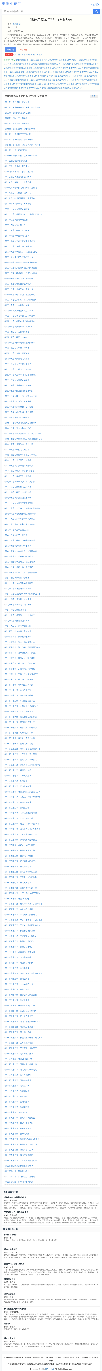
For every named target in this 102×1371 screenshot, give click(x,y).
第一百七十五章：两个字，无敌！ (19, 1032)
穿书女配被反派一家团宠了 (15, 1309)
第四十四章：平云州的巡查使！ (18, 332)
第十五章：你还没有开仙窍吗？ (18, 177)
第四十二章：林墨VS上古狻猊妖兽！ (20, 321)
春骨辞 (7, 1323)
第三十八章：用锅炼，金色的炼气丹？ (21, 300)
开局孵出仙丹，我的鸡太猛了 (16, 1212)
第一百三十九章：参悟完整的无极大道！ (22, 840)
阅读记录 (94, 4)
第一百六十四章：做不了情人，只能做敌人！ (23, 973)
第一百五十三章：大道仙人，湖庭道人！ (22, 915)
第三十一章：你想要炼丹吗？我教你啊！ (22, 262)
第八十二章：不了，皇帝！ (16, 535)
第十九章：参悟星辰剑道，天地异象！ (21, 198)
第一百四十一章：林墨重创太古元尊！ (21, 850)
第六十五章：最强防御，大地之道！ (20, 444)
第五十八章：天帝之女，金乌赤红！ (20, 407)
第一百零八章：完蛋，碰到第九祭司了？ (22, 674)
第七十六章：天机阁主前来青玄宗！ (20, 503)
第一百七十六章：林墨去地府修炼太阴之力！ (23, 1038)
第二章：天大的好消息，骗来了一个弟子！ (23, 107)
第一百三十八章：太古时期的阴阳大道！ (22, 834)
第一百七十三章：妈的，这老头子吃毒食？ (23, 1021)
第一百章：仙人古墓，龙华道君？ (19, 631)
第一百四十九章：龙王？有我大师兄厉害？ (23, 893)
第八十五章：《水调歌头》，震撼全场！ (22, 551)
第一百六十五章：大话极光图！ (18, 979)
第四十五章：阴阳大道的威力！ (18, 337)
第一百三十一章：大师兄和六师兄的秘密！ (23, 797)
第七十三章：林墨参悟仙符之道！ (19, 487)
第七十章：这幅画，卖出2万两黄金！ (20, 471)
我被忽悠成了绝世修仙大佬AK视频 (62, 60)
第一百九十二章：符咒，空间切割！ (20, 1123)
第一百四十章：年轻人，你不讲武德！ (21, 845)
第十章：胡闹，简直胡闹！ (16, 150)
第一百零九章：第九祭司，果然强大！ (21, 679)
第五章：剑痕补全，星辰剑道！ (18, 123)
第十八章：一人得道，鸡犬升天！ (19, 193)
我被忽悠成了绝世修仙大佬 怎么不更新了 (69, 80)
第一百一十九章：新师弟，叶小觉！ (20, 733)
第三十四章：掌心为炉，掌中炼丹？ (20, 278)
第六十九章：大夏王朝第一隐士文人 (20, 466)
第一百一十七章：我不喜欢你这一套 (20, 722)
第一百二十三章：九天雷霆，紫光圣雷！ (22, 754)
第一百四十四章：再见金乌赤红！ (19, 866)
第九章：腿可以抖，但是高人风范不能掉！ (23, 145)
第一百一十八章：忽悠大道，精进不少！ (22, 727)
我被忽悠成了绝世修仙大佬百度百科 (47, 68)
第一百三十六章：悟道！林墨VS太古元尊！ (23, 824)
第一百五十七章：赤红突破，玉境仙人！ (22, 936)
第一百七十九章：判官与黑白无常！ (20, 1054)
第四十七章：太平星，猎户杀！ (18, 348)
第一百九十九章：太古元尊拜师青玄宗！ (22, 1160)
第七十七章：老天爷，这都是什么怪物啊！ (23, 508)
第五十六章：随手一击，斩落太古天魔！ (22, 396)
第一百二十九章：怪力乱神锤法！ (19, 786)
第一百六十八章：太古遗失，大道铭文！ (22, 995)
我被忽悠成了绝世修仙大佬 (15, 1197)
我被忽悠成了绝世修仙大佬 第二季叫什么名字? (34, 76)
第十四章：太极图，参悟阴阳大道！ (20, 172)
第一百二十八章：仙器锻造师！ (18, 781)
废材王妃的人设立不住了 (14, 1264)
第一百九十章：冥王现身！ (16, 1112)
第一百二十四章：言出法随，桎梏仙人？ (22, 760)
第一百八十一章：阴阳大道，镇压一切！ (22, 1064)
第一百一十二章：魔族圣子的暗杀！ (20, 695)
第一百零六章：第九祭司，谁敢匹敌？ (21, 663)
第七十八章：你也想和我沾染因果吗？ (21, 514)
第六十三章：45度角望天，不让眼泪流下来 (23, 433)
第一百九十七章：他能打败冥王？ (19, 1150)
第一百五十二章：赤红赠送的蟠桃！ (20, 909)
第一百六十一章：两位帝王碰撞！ (19, 957)
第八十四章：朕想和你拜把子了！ (19, 546)
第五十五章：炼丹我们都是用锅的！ (20, 391)
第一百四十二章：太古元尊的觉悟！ (20, 856)
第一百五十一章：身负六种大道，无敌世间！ (23, 904)
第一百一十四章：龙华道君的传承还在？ (22, 706)
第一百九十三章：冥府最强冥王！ (19, 1128)
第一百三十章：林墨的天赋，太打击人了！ (23, 792)
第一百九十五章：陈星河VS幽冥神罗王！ (22, 1139)
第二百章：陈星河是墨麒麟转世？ (19, 1166)
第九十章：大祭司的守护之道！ (18, 578)
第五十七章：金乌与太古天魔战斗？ (20, 401)
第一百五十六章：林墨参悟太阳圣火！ (21, 931)
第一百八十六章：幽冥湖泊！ (17, 1091)
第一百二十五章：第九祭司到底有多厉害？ (23, 765)
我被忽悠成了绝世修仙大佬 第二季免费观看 (33, 80)
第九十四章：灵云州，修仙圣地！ (19, 599)
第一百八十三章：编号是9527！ (18, 1075)
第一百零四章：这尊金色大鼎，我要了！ (22, 653)
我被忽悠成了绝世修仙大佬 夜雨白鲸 (66, 88)
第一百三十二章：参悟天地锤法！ (19, 802)
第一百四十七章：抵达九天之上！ (19, 882)
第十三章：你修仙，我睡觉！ (17, 166)
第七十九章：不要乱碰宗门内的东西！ (21, 519)
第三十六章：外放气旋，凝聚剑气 (19, 289)
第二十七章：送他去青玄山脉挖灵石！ (21, 241)
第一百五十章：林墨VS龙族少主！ (19, 899)
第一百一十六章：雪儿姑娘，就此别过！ (22, 717)
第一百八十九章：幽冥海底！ (17, 1107)
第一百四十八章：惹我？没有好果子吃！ (22, 888)
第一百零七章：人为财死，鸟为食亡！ (21, 669)
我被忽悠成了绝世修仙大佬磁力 (25, 64)
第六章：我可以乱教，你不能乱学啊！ (21, 129)
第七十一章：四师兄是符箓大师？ (19, 476)
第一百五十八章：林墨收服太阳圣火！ (21, 941)
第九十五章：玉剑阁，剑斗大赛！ (19, 605)
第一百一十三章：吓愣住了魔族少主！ (21, 701)
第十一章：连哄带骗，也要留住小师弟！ (22, 155)
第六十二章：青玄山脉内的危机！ (19, 428)
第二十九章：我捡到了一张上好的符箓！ (22, 252)
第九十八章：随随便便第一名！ (18, 621)
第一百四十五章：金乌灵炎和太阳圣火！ (22, 872)
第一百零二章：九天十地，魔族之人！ (21, 642)
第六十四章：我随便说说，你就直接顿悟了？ (23, 439)
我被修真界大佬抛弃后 (64, 72)
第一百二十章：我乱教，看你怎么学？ (21, 738)
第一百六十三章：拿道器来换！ (18, 968)
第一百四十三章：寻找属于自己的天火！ (22, 861)
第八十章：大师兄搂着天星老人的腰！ (21, 524)
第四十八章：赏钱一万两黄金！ (18, 353)
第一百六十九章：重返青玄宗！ (18, 1000)
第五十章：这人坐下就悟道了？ (18, 364)
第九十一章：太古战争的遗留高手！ (20, 583)
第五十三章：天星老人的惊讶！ (18, 380)
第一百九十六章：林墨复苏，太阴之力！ (22, 1144)
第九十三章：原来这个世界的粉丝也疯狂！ (23, 594)
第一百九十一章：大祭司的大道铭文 (20, 1118)
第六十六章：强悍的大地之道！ (18, 449)
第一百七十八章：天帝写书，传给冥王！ (22, 1048)
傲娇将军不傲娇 (10, 1234)
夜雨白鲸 (16, 24)
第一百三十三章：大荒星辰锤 (17, 808)
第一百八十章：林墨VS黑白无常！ (19, 1059)
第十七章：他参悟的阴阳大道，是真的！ (22, 188)
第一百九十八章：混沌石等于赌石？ (20, 1155)
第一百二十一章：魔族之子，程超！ (20, 743)
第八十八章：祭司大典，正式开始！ (20, 567)
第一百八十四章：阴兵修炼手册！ (19, 1080)
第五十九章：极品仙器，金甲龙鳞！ (20, 412)
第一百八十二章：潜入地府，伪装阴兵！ (22, 1070)
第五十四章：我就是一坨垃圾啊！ (19, 385)
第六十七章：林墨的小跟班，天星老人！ (22, 455)
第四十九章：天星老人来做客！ (18, 359)
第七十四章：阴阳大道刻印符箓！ (19, 492)
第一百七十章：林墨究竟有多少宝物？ (21, 1005)
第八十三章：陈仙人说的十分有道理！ (21, 540)
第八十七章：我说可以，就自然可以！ (21, 562)
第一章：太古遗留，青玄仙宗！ (18, 102)
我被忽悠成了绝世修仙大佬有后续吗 (36, 88)
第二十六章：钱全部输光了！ (17, 236)
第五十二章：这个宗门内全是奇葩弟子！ (22, 375)
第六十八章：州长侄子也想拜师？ (19, 460)
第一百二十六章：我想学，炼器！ (19, 770)
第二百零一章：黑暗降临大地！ (18, 1171)
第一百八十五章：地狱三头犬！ (18, 1086)
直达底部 (23, 50)
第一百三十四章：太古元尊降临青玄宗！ (22, 813)
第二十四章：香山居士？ (15, 225)
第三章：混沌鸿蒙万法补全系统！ (19, 113)
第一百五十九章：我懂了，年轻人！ (20, 947)
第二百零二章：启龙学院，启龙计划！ (21, 1176)
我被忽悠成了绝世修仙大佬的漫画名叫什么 (56, 64)
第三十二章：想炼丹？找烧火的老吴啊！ (22, 268)
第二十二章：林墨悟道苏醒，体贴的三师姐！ (23, 214)
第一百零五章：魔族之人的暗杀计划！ (21, 658)
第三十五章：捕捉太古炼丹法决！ (19, 284)
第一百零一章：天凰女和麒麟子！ (19, 637)
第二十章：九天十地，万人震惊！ (19, 204)
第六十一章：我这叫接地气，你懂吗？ (21, 423)
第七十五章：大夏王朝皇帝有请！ (19, 498)
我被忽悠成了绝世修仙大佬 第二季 (68, 76)
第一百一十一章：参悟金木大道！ (19, 690)
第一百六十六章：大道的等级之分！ (20, 984)
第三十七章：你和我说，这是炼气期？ (21, 294)
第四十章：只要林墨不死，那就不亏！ (21, 311)
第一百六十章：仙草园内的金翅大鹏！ (21, 952)
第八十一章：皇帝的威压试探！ (18, 530)
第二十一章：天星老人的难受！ (18, 209)
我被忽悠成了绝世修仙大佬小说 (19, 68)
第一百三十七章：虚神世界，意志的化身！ (23, 829)
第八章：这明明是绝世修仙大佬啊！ (20, 139)
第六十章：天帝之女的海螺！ (17, 417)
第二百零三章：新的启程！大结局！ (29, 54)
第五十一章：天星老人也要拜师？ (19, 369)
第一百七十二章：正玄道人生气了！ (20, 1016)
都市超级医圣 (9, 1279)
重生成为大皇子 (10, 1249)
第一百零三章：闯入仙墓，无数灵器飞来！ (23, 647)
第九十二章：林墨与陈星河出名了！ (20, 588)
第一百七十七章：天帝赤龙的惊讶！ (20, 1043)
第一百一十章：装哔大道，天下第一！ (21, 685)
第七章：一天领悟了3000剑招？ (18, 134)
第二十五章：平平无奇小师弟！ (18, 230)
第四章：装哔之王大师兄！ (16, 118)
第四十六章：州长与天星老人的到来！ (21, 343)
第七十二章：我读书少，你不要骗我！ (21, 482)
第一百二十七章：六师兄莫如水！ (19, 776)
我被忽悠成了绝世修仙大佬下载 (69, 84)
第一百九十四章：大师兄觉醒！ (18, 1134)
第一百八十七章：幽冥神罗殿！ (18, 1096)
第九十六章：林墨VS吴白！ (16, 610)
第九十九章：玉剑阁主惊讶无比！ (19, 626)
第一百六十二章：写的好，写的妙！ (20, 963)
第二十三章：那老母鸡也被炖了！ (19, 220)
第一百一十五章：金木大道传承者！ (20, 711)
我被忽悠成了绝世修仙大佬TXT (76, 68)
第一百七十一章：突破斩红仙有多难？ (21, 1011)
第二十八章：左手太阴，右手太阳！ (20, 246)
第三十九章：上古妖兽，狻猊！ (18, 305)
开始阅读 (10, 50)
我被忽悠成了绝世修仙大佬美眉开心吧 (31, 60)
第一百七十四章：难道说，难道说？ (20, 1027)
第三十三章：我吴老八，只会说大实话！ (22, 273)
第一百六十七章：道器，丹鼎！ (18, 989)
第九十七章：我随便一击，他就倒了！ (21, 615)
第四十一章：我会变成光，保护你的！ (21, 316)
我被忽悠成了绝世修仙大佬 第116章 (39, 72)
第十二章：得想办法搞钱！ (16, 161)
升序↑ (94, 96)
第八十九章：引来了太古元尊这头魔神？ (22, 572)
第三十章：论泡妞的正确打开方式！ (20, 257)
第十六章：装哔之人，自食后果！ (19, 182)
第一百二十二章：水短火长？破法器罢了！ (23, 749)
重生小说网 (49, 1369)
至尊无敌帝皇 (9, 1294)
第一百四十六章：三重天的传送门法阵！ (22, 877)
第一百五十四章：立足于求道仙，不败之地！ (23, 920)
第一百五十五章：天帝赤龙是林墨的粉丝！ (23, 925)
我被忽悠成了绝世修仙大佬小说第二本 (39, 84)
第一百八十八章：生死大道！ (17, 1102)
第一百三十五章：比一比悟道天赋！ (20, 818)
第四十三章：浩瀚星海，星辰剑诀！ (20, 327)
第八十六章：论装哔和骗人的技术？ (20, 556)
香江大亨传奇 (9, 1338)
